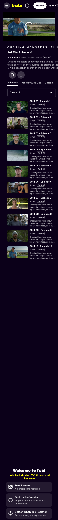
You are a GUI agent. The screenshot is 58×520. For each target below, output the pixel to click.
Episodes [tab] (12, 82)
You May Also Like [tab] (31, 82)
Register (40, 5)
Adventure (13, 57)
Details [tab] (49, 82)
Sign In (51, 5)
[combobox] (32, 92)
